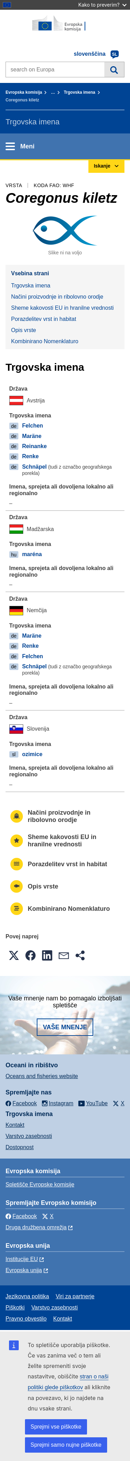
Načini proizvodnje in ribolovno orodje (57, 297)
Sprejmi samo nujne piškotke (66, 1445)
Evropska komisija (24, 92)
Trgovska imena (79, 92)
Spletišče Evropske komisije (40, 1184)
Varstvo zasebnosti (29, 1136)
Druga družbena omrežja (36, 1227)
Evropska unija (24, 1270)
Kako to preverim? (102, 5)
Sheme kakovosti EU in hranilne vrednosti (62, 308)
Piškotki (15, 1307)
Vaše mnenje (65, 1027)
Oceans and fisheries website (42, 1076)
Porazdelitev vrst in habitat (43, 319)
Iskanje (114, 69)
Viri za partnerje (75, 1296)
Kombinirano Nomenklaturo (44, 341)
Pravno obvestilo (26, 1319)
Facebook (21, 1216)
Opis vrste (23, 330)
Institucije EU (22, 1259)
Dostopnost (20, 1147)
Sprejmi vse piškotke (56, 1427)
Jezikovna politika (27, 1296)
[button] (14, 955)
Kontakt (15, 1125)
